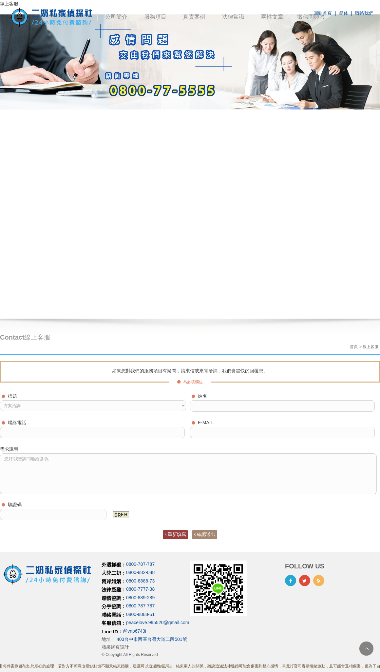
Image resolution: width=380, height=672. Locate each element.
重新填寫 (175, 534)
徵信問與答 (311, 17)
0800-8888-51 (140, 614)
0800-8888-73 (140, 580)
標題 (9, 396)
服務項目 (155, 17)
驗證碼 (12, 504)
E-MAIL (202, 422)
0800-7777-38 (140, 589)
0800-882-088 (140, 572)
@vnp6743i (134, 631)
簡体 (343, 13)
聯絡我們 (364, 13)
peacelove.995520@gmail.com (157, 622)
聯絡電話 (14, 422)
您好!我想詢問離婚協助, (188, 473)
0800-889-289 (140, 597)
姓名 (199, 396)
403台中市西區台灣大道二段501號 (152, 639)
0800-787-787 (140, 564)
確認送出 (204, 534)
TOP (366, 649)
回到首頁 (323, 13)
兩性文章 (272, 17)
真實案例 (194, 17)
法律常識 (233, 17)
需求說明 (9, 449)
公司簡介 (116, 17)
